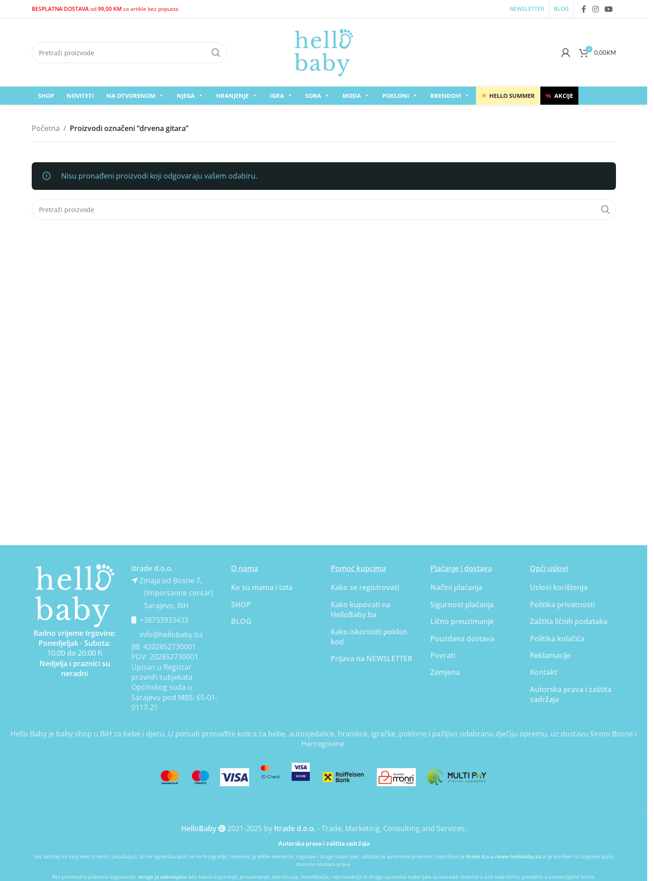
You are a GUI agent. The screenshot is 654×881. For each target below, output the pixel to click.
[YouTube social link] (608, 9)
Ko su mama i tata (262, 587)
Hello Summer (508, 96)
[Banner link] (75, 595)
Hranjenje (236, 96)
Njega (190, 96)
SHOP (46, 96)
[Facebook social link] (583, 9)
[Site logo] (323, 52)
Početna (46, 128)
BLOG (241, 621)
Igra (281, 96)
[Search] (129, 52)
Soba (317, 96)
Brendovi (450, 96)
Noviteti (80, 96)
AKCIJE (559, 96)
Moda (356, 96)
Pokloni (400, 96)
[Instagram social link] (595, 9)
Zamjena (445, 672)
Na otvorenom (135, 96)
